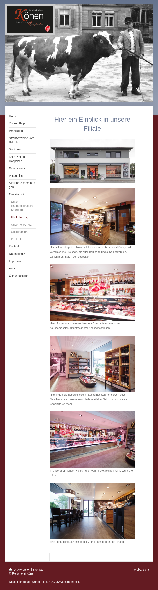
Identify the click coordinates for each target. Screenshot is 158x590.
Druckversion (20, 569)
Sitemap (38, 569)
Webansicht (141, 569)
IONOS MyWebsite (57, 581)
